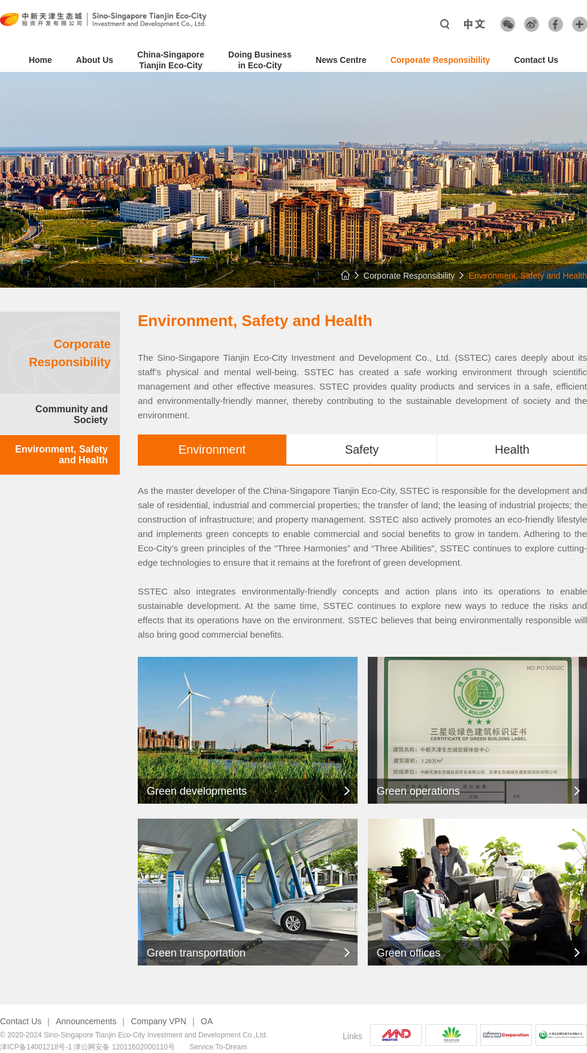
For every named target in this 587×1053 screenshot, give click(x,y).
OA (207, 1021)
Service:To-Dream (218, 1047)
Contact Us (536, 60)
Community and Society (71, 414)
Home (40, 60)
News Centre (341, 60)
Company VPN (158, 1021)
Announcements (86, 1021)
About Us (94, 60)
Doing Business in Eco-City (260, 60)
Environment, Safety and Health (61, 454)
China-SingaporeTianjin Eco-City (170, 60)
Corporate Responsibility (440, 60)
